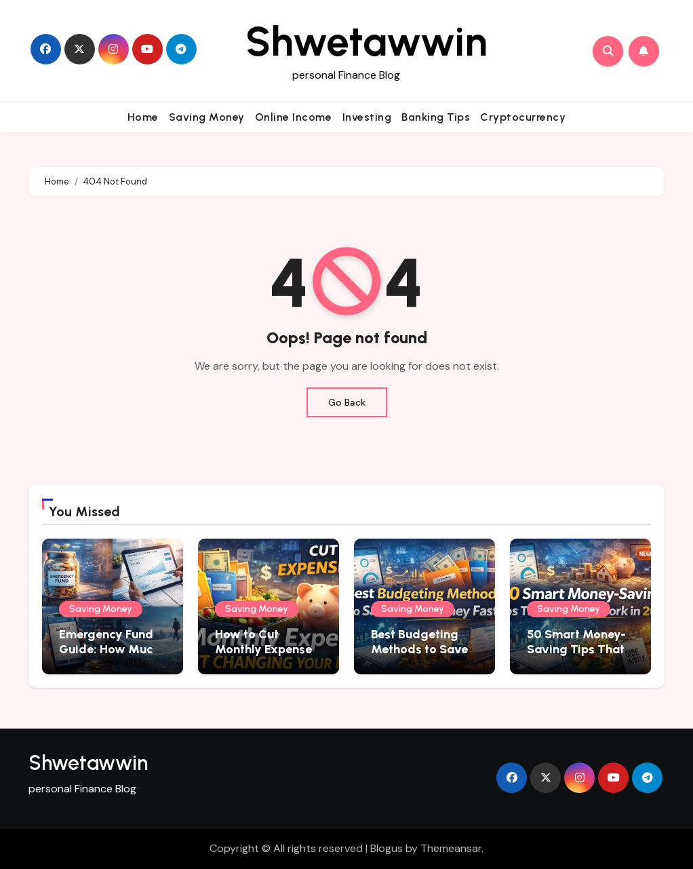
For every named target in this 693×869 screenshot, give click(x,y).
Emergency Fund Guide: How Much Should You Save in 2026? (109, 656)
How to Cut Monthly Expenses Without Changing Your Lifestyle (267, 656)
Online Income (293, 117)
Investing (367, 117)
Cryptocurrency (523, 117)
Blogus (386, 848)
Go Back (346, 402)
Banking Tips (435, 117)
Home (143, 117)
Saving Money (207, 117)
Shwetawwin (366, 41)
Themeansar (450, 848)
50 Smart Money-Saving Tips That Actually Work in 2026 (576, 656)
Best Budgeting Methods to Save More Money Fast (419, 649)
